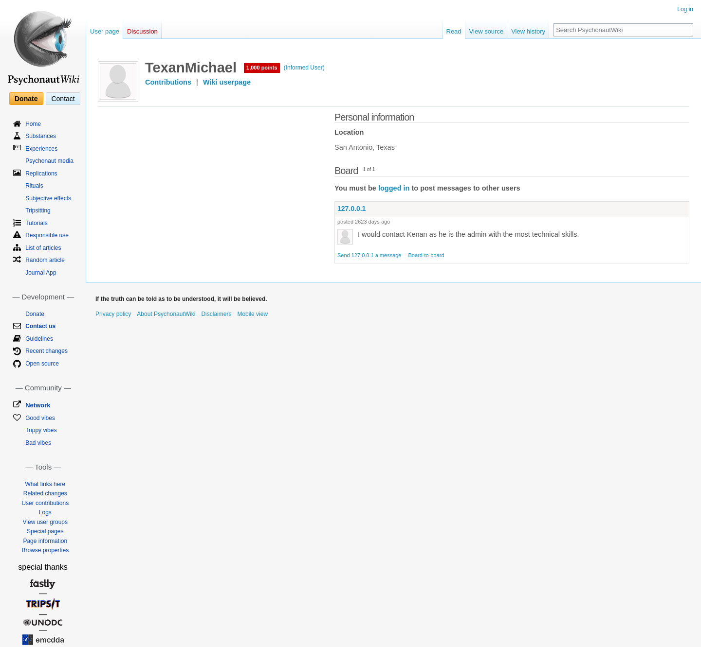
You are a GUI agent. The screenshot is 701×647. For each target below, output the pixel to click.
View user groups (45, 522)
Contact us (40, 326)
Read (453, 31)
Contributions (168, 82)
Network (37, 405)
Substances (40, 136)
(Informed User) (304, 67)
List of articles (43, 248)
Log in (685, 9)
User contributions (45, 503)
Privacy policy (113, 314)
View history (528, 31)
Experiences (41, 148)
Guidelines (39, 338)
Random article (45, 260)
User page (104, 31)
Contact (62, 99)
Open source (42, 363)
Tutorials (36, 223)
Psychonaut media (49, 160)
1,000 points (261, 67)
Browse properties (45, 550)
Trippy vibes (40, 430)
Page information (45, 541)
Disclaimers (216, 314)
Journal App (40, 272)
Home (33, 124)
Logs (45, 512)
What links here (45, 484)
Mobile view (252, 314)
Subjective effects (48, 198)
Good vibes (40, 418)
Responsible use (47, 235)
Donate (26, 99)
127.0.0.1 (351, 208)
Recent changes (46, 351)
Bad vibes (38, 442)
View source (486, 31)
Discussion (142, 31)
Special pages (45, 531)
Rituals (34, 185)
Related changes (45, 493)
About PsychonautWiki (166, 314)
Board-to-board (426, 255)
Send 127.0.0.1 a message (369, 255)
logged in (393, 188)
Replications (41, 173)
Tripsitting (38, 210)
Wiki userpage (227, 82)
